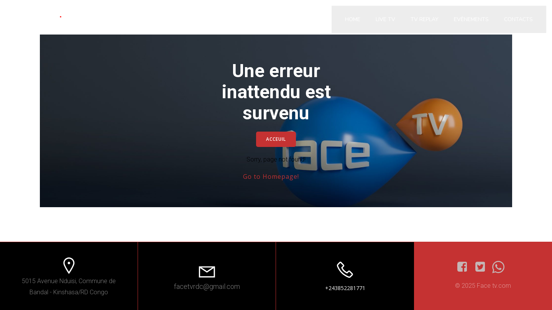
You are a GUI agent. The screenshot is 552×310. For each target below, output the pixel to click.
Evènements (471, 19)
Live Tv (385, 19)
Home (352, 19)
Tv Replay (425, 19)
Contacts (518, 19)
